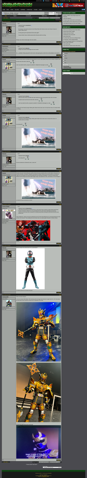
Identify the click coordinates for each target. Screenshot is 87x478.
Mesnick (4, 23)
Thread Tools (57, 19)
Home (4, 9)
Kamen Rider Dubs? (67, 36)
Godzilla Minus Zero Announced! (69, 34)
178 (51, 462)
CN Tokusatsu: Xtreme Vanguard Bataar (70, 39)
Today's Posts (44, 15)
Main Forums (16, 12)
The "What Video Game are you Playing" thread (71, 37)
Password (46, 14)
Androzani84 (5, 296)
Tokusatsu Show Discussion (24, 12)
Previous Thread (29, 464)
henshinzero (5, 46)
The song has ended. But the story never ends (24, 424)
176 (47, 462)
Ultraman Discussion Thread (68, 33)
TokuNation (11, 12)
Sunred (4, 59)
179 (53, 462)
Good (65, 55)
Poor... (66, 62)
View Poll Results (66, 66)
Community (28, 15)
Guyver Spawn (5, 206)
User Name (47, 12)
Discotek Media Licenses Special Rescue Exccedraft (72, 21)
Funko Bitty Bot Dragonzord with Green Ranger (71, 23)
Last (59, 462)
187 (55, 462)
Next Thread (35, 464)
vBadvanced (44, 476)
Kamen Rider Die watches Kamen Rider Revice (71, 45)
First (40, 462)
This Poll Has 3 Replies (67, 67)
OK (65, 60)
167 (43, 462)
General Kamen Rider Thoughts (69, 31)
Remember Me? (58, 12)
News (8, 9)
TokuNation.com (6, 12)
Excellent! (66, 53)
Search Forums (66, 70)
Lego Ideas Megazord (67, 18)
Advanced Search (67, 74)
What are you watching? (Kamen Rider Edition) (71, 29)
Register (15, 15)
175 (45, 462)
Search (57, 15)
